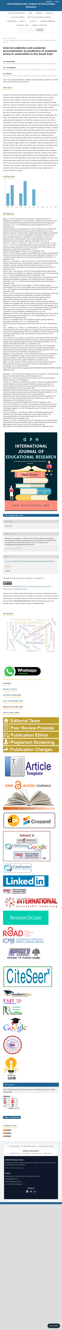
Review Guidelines (47, 21)
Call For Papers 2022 (13, 701)
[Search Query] (27, 30)
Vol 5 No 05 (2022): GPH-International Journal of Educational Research (30, 40)
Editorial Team (22, 25)
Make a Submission (11, 1117)
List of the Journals (16, 13)
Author (33, 21)
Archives (49, 13)
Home (30, 13)
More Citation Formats (13, 548)
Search (40, 29)
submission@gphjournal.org (13, 1181)
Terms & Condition (39, 25)
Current (38, 13)
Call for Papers (17, 17)
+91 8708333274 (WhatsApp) (13, 1184)
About (22, 21)
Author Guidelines (12, 695)
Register (49, 1)
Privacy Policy (10, 689)
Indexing (7, 683)
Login (57, 1)
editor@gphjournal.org (11, 1179)
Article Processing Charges (39, 17)
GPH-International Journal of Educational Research (31, 5)
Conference (12, 21)
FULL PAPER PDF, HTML (14, 515)
